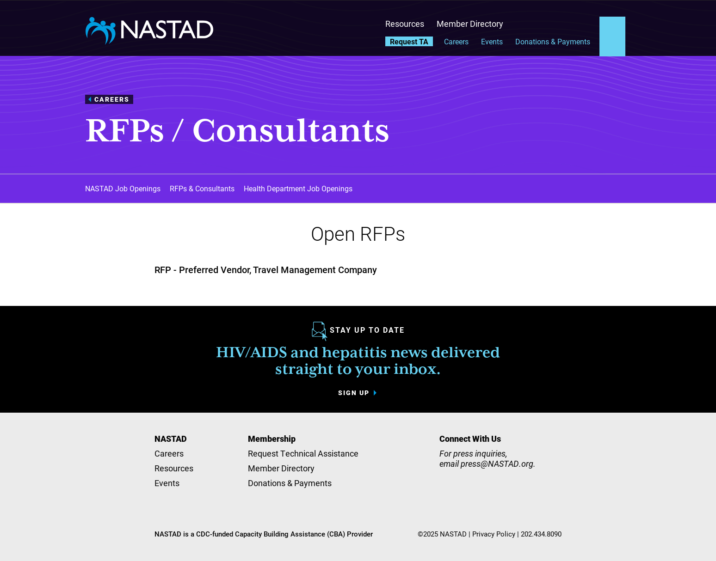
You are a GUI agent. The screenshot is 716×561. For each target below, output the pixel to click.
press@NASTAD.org (497, 463)
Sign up (354, 392)
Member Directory (470, 23)
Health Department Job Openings (298, 188)
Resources (404, 23)
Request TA (409, 41)
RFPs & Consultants (202, 188)
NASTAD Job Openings (122, 188)
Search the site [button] (612, 27)
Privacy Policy (493, 533)
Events (492, 41)
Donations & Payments (552, 41)
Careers (456, 41)
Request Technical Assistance (303, 453)
